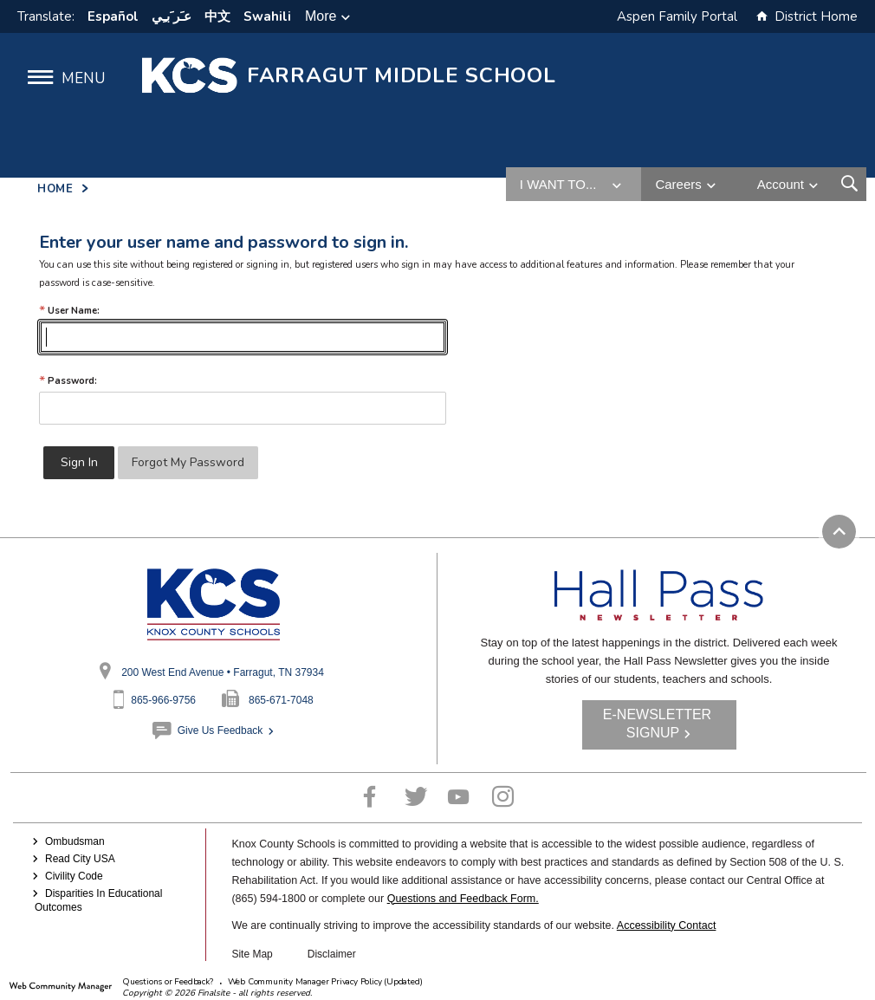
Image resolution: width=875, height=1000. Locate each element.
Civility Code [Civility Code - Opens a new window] (74, 876)
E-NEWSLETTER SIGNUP (657, 723)
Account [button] (780, 184)
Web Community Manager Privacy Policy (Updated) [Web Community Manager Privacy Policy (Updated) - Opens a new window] (325, 982)
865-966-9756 (163, 700)
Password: (68, 380)
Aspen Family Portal (677, 16)
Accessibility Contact (666, 925)
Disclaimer (332, 954)
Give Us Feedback (220, 730)
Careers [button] (678, 184)
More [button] (320, 16)
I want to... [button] (558, 184)
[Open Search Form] (849, 184)
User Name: (69, 310)
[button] (60, 77)
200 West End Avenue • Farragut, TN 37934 (222, 672)
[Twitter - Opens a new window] (416, 797)
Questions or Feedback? (167, 982)
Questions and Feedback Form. (463, 899)
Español (113, 16)
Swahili (267, 16)
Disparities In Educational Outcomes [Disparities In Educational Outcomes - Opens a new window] (98, 900)
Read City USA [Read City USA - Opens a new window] (80, 859)
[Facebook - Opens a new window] (369, 797)
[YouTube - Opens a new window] (458, 797)
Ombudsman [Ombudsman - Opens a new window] (75, 841)
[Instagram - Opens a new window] (503, 797)
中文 (217, 16)
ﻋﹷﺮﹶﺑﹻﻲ (171, 16)
